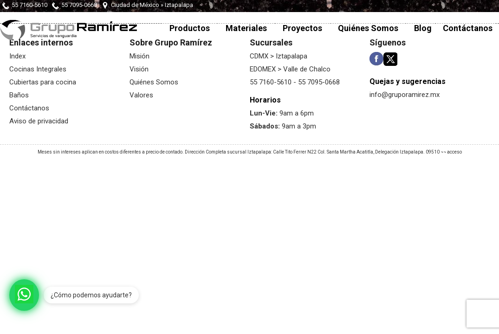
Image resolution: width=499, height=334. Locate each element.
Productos (189, 28)
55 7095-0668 (79, 4)
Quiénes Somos (368, 28)
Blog (423, 28)
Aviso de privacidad (38, 121)
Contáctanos (468, 28)
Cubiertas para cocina (42, 82)
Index (17, 56)
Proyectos (302, 28)
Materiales (246, 28)
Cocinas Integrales (37, 69)
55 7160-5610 (29, 4)
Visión (139, 69)
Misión (139, 56)
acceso (454, 151)
